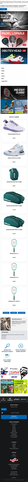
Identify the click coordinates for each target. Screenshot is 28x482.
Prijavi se (4, 409)
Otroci (2, 73)
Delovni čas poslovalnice (14, 448)
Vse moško (6, 312)
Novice (14, 454)
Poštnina (14, 426)
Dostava (14, 425)
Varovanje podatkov (14, 435)
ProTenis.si (14, 477)
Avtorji (26, 481)
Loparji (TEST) (4, 81)
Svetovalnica (14, 455)
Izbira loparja (4, 338)
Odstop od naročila (14, 432)
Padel (2, 78)
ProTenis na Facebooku (15, 412)
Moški (2, 68)
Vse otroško (21, 312)
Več (2, 23)
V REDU (3, 9)
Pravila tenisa (4, 336)
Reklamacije (14, 431)
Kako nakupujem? (14, 423)
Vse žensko (13, 312)
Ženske (2, 70)
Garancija (14, 429)
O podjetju (14, 444)
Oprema (3, 76)
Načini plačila (14, 434)
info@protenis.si (15, 474)
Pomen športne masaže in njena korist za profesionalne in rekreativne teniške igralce (13, 335)
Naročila (14, 428)
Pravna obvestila (14, 437)
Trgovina (13, 445)
